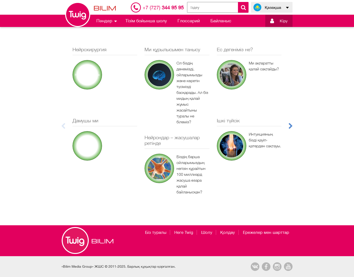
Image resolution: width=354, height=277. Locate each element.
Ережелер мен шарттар (266, 232)
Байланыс (220, 20)
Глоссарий (188, 20)
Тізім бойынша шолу (146, 20)
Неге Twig (183, 232)
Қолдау (227, 232)
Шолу (206, 232)
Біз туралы (155, 232)
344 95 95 (163, 7)
